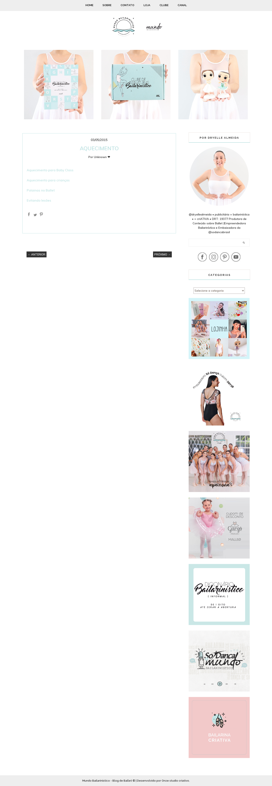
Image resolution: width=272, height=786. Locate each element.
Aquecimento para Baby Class (50, 170)
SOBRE (107, 5)
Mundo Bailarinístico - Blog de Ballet (107, 780)
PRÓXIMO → (162, 254)
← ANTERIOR (36, 254)
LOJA (147, 5)
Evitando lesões (39, 200)
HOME (89, 5)
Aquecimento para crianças (48, 180)
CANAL (182, 5)
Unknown (100, 157)
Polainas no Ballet (41, 190)
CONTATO (127, 5)
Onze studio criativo (175, 780)
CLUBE (164, 5)
